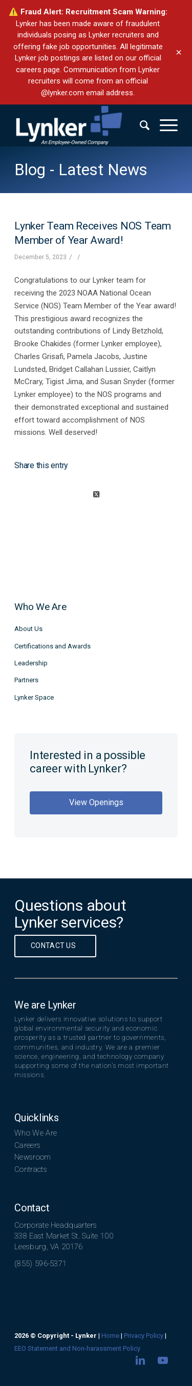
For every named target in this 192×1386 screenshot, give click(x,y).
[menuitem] (140, 125)
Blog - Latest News (80, 169)
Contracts (30, 1169)
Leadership (31, 663)
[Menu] (164, 125)
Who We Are (35, 1133)
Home (110, 1335)
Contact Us (53, 945)
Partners (26, 680)
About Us (28, 629)
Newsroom (32, 1157)
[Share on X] (96, 494)
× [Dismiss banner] (179, 52)
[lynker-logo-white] (79, 125)
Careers (27, 1145)
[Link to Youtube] (162, 1360)
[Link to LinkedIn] (140, 1360)
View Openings (96, 802)
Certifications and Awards (52, 646)
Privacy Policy (143, 1335)
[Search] (140, 125)
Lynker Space (34, 697)
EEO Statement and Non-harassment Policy (77, 1348)
